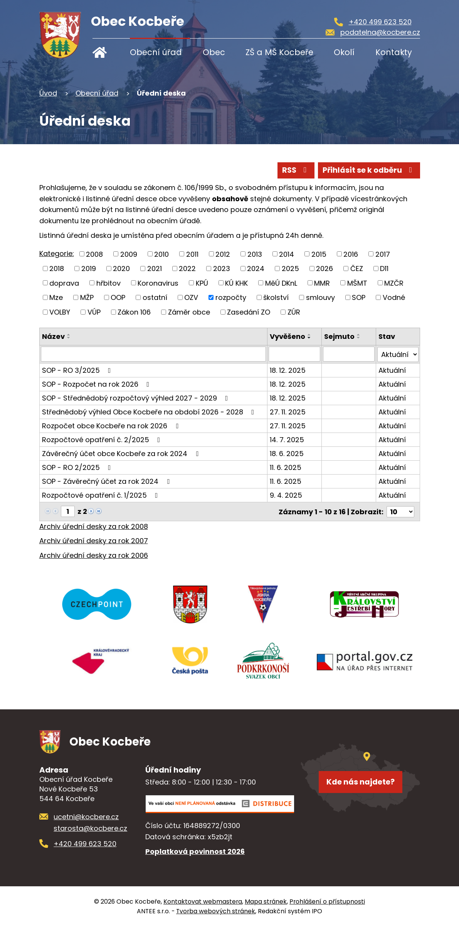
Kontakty (393, 52)
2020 (121, 268)
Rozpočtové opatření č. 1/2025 (101, 494)
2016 (350, 254)
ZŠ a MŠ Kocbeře (279, 52)
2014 (286, 254)
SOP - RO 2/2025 (78, 466)
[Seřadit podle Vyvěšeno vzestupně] (310, 334)
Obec (214, 52)
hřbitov (108, 283)
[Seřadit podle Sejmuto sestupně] (359, 337)
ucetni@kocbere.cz (86, 816)
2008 (94, 254)
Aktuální (392, 369)
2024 (255, 268)
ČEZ (356, 268)
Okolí (344, 52)
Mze (56, 297)
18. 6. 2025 (287, 453)
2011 (192, 254)
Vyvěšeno (288, 336)
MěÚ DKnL (281, 283)
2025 (290, 268)
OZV (191, 297)
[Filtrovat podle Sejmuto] (349, 354)
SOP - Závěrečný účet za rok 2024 (107, 480)
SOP (358, 297)
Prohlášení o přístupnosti (327, 901)
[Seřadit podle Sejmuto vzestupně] (359, 334)
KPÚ (202, 283)
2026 (324, 268)
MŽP (87, 297)
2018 (56, 268)
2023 (221, 268)
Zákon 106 (134, 312)
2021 (154, 268)
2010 (161, 254)
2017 (382, 254)
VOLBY (59, 312)
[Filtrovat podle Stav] (398, 354)
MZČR (394, 283)
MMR (322, 283)
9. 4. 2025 (286, 494)
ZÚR (294, 312)
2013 (254, 254)
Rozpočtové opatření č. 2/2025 (102, 439)
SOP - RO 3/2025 (78, 369)
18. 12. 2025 (288, 369)
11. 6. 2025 (286, 466)
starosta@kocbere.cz (90, 828)
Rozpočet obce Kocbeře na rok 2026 (112, 425)
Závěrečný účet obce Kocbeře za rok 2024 (122, 453)
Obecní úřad (156, 52)
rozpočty (230, 297)
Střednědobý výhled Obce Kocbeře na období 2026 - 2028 (149, 411)
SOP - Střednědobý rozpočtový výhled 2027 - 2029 (136, 397)
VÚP (94, 312)
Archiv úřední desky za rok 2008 (93, 525)
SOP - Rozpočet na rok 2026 (97, 383)
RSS (295, 170)
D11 (384, 268)
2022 (187, 268)
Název (53, 336)
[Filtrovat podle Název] (153, 354)
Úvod (105, 52)
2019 (88, 268)
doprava (64, 283)
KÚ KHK (236, 283)
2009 (128, 254)
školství (276, 297)
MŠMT (357, 283)
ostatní (155, 297)
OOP (118, 297)
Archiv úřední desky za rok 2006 (93, 554)
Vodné (394, 297)
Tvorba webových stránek (215, 910)
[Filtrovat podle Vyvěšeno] (295, 354)
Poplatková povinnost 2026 (195, 851)
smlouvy (320, 297)
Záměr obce (189, 312)
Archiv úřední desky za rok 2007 (93, 540)
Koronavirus (158, 283)
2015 (318, 254)
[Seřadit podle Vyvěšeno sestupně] (310, 337)
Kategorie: (56, 253)
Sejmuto (339, 336)
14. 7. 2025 (287, 439)
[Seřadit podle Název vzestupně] (69, 334)
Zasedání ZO (248, 312)
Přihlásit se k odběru (368, 170)
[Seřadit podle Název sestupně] (69, 337)
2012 (222, 254)
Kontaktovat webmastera (202, 901)
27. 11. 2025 (288, 411)
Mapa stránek (266, 901)
